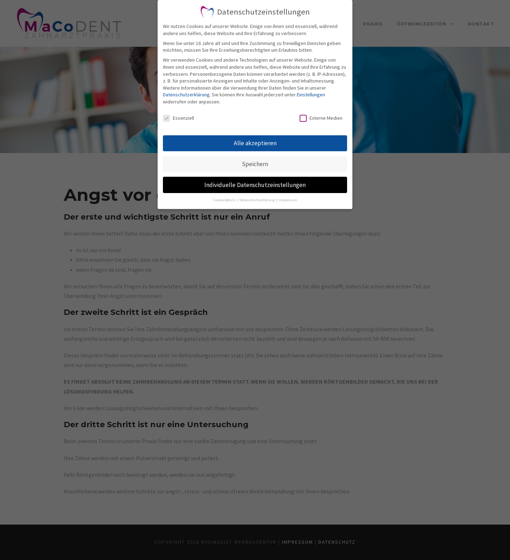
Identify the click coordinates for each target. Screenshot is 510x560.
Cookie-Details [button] (224, 200)
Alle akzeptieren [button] (255, 143)
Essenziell (178, 118)
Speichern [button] (255, 164)
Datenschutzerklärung (186, 94)
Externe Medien (321, 118)
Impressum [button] (288, 200)
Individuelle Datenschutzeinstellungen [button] (255, 185)
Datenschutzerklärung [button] (257, 200)
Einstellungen (311, 94)
